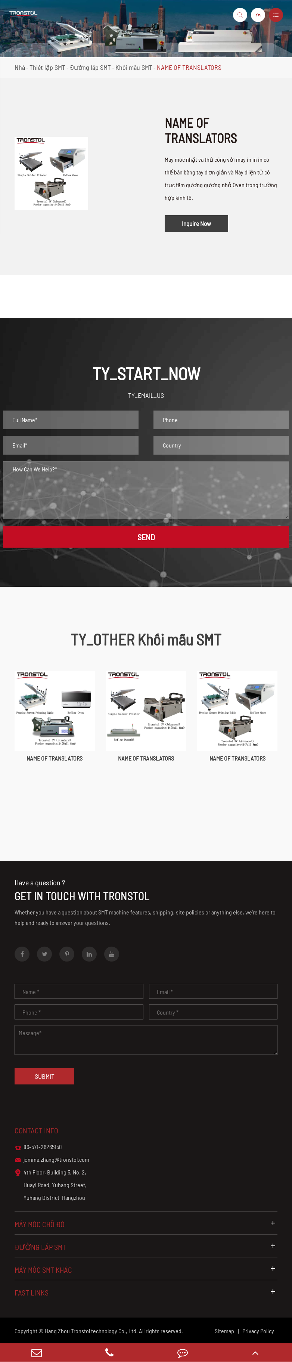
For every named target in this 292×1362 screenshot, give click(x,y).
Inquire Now (196, 223)
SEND (146, 537)
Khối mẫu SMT (133, 67)
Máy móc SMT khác (146, 1269)
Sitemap (224, 1330)
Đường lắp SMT (90, 67)
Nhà (20, 67)
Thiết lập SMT (47, 67)
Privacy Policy (258, 1330)
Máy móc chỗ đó (146, 1224)
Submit (45, 1076)
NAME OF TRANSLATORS (189, 67)
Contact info (36, 1130)
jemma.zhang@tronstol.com (52, 1160)
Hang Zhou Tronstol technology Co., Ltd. (91, 1330)
